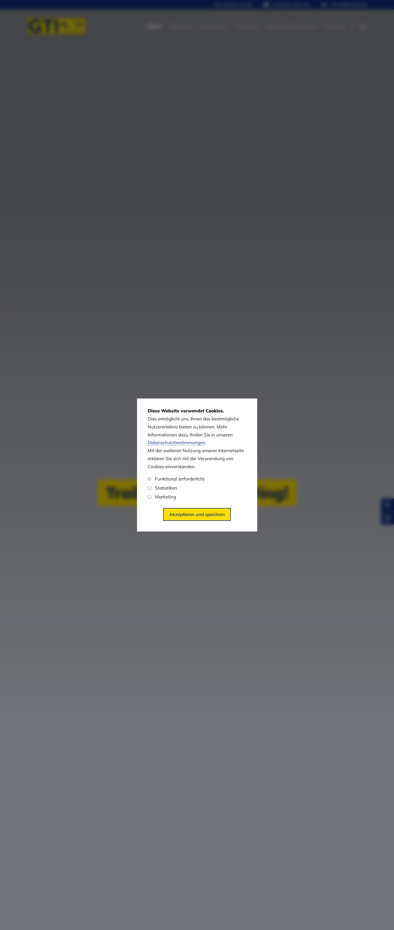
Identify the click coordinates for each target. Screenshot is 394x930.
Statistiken (162, 488)
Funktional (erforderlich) (176, 479)
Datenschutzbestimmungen (176, 442)
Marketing (162, 496)
